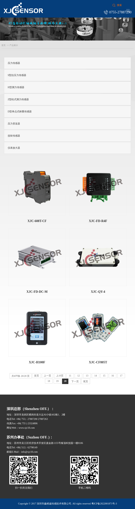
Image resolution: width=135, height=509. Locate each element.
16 (112, 375)
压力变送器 (14, 123)
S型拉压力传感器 (17, 75)
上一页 (47, 375)
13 (87, 375)
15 (104, 375)
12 (78, 375)
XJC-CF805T (98, 362)
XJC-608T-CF (36, 221)
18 (49, 381)
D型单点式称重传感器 (20, 111)
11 (70, 375)
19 (57, 381)
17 (121, 375)
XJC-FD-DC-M (37, 291)
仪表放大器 (14, 148)
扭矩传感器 (14, 135)
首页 (3, 45)
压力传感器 (14, 63)
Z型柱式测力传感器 (18, 99)
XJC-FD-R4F (98, 221)
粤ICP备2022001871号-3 (104, 503)
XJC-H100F (37, 362)
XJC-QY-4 (98, 291)
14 (95, 375)
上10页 (59, 375)
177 (16, 376)
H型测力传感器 (16, 87)
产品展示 (13, 45)
